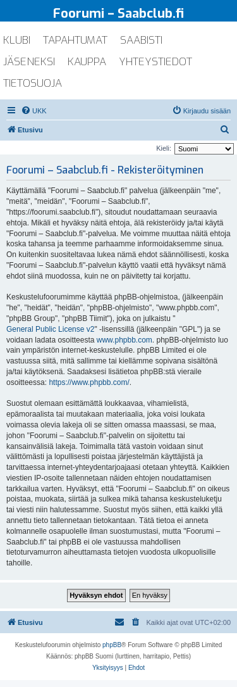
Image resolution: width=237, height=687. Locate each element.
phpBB (111, 644)
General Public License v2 (50, 329)
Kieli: (163, 148)
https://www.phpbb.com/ (89, 382)
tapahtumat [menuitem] (75, 40)
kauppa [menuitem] (87, 61)
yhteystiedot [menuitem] (155, 61)
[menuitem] (34, 110)
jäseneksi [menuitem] (29, 61)
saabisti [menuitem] (141, 40)
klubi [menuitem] (16, 40)
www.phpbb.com (124, 340)
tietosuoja (32, 83)
